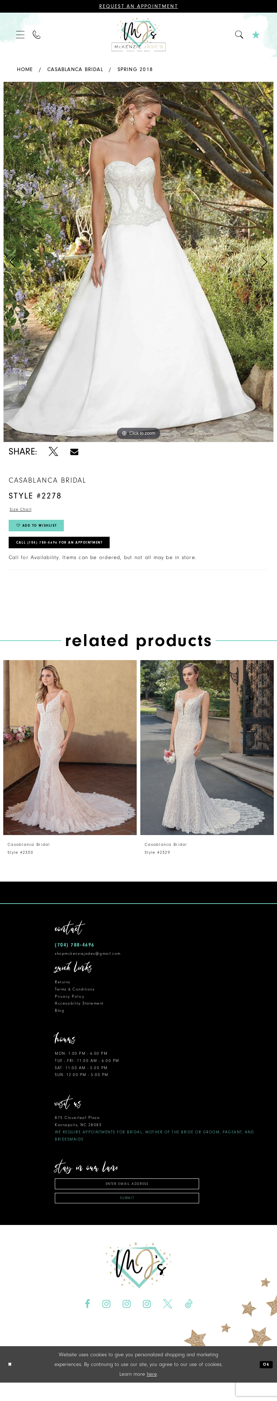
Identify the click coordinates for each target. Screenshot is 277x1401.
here (152, 1392)
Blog (59, 1022)
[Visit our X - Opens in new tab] (167, 1322)
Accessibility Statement (79, 1015)
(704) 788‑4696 (74, 956)
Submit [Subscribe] (127, 1214)
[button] (21, 35)
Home (25, 69)
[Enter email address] (127, 1196)
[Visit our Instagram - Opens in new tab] (106, 1322)
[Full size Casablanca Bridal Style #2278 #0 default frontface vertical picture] (138, 262)
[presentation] (70, 759)
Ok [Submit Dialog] (265, 1383)
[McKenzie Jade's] (138, 35)
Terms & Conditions (74, 1000)
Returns (62, 993)
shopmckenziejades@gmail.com (88, 965)
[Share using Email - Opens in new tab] (74, 451)
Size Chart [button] (23, 511)
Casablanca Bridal (75, 69)
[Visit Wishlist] (256, 35)
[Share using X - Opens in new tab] (53, 452)
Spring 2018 (135, 69)
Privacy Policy (69, 1007)
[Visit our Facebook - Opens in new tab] (87, 1322)
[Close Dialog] (11, 1382)
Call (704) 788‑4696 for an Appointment (74, 552)
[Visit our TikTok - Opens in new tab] (188, 1322)
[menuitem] (21, 35)
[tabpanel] (138, 262)
